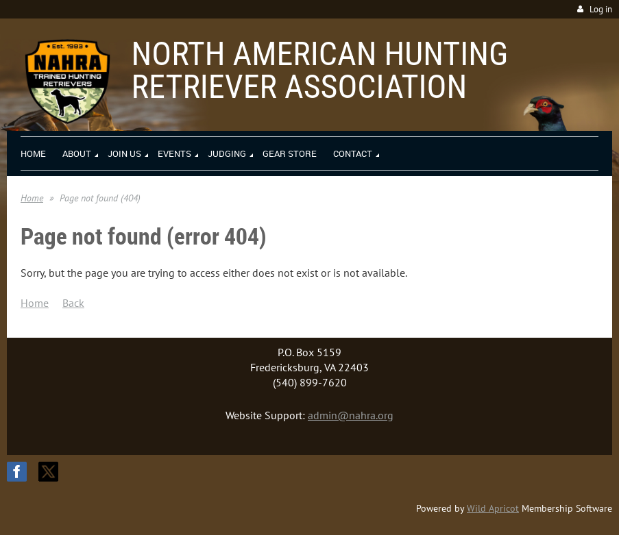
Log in (601, 9)
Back (73, 303)
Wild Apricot (493, 508)
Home (32, 198)
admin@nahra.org (350, 415)
